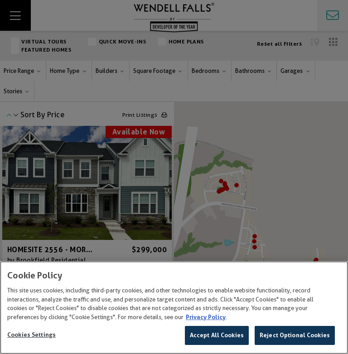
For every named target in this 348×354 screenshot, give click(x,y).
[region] (174, 307)
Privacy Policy (206, 317)
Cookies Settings (31, 334)
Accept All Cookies (217, 335)
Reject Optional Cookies (295, 335)
